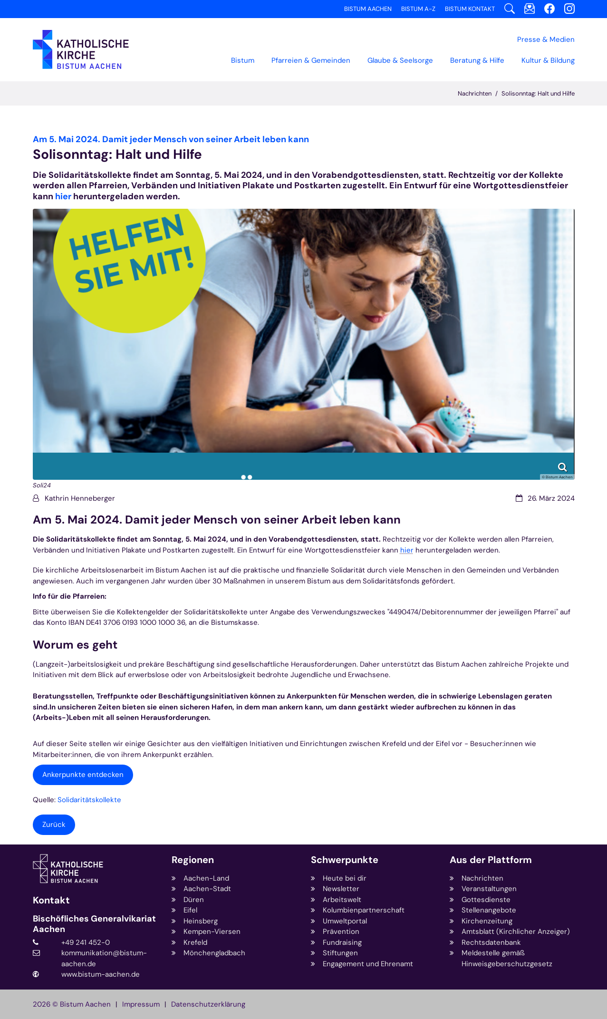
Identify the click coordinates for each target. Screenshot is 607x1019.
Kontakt (51, 900)
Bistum (242, 60)
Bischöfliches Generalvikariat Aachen (94, 924)
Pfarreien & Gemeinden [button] (310, 60)
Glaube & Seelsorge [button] (400, 60)
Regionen (193, 860)
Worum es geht (75, 645)
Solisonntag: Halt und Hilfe (538, 93)
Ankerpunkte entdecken (83, 774)
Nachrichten (474, 93)
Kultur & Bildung (548, 60)
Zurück (54, 824)
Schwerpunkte (344, 860)
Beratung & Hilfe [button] (477, 60)
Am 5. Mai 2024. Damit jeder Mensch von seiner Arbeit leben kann (217, 520)
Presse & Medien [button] (546, 39)
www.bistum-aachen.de (100, 974)
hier (63, 196)
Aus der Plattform (491, 860)
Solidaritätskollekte (89, 800)
